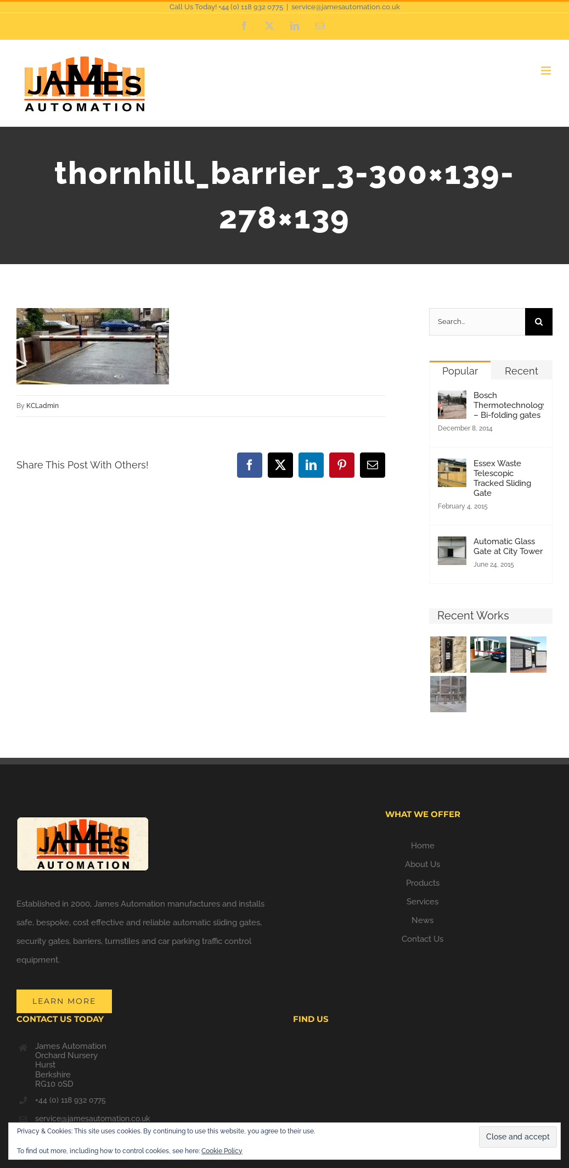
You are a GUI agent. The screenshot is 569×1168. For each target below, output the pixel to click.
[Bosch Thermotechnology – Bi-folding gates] (452, 400)
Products (423, 883)
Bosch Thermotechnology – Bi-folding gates (509, 405)
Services (422, 902)
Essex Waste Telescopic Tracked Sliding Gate (502, 478)
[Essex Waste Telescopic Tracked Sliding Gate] (452, 468)
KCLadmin (42, 406)
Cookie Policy (222, 1151)
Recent (521, 371)
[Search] (539, 322)
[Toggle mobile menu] (547, 70)
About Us (422, 864)
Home (423, 846)
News (422, 920)
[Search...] (477, 322)
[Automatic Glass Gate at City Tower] (452, 546)
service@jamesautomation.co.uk (345, 7)
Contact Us (422, 939)
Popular (460, 371)
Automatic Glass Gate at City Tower (508, 546)
